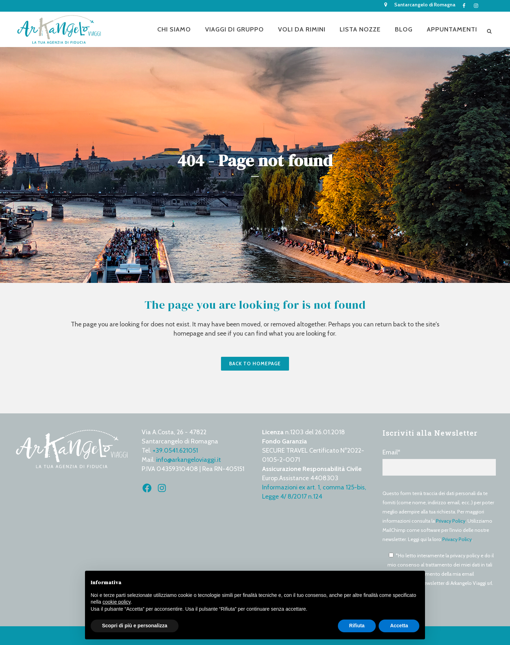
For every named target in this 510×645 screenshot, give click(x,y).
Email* (439, 462)
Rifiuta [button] (357, 625)
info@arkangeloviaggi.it (188, 460)
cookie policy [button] (116, 602)
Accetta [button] (399, 625)
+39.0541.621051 (175, 450)
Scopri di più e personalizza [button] (134, 625)
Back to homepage (255, 363)
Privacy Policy (450, 521)
